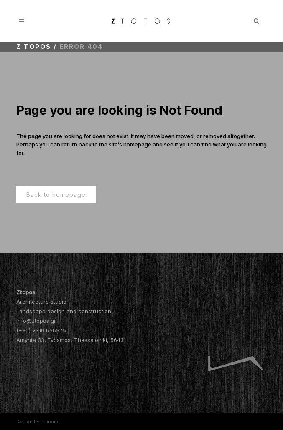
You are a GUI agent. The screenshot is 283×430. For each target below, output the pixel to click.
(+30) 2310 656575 (41, 330)
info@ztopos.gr (36, 320)
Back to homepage (56, 194)
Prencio (50, 422)
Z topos (33, 46)
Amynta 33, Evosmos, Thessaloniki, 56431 (71, 340)
